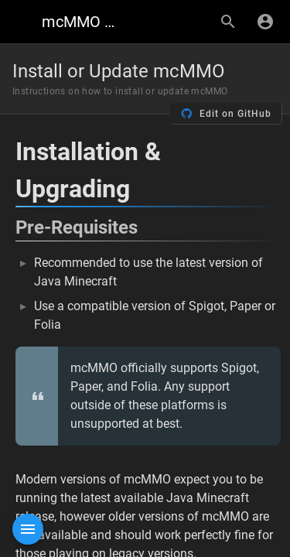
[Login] (265, 21)
